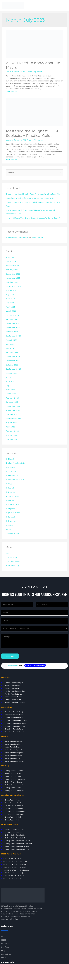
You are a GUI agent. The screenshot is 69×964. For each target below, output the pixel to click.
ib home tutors (12, 471)
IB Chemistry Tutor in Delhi (13, 686)
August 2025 (11, 280)
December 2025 (12, 265)
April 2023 (10, 371)
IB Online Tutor (12, 478)
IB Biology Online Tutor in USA (14, 803)
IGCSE (8, 501)
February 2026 (12, 257)
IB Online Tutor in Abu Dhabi (13, 771)
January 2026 (11, 261)
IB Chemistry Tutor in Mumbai (14, 695)
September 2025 (12, 276)
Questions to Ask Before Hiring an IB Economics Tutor (28, 196)
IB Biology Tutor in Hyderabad (14, 748)
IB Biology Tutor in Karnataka (13, 759)
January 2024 (11, 337)
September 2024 (12, 322)
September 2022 (12, 398)
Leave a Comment (13, 71)
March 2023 (10, 375)
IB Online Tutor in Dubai (12, 785)
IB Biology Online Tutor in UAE (14, 806)
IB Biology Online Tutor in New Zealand (17, 812)
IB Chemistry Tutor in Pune (13, 697)
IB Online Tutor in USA (11, 768)
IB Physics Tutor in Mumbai (13, 665)
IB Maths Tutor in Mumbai (12, 724)
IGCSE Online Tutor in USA (13, 827)
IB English (10, 459)
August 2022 (11, 402)
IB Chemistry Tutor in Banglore (14, 692)
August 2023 (11, 356)
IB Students (11, 494)
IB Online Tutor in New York (13, 777)
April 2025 (10, 295)
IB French (10, 463)
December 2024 (12, 310)
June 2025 (10, 288)
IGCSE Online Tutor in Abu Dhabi (14, 830)
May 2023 (10, 368)
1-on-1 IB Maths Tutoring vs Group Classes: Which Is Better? (30, 211)
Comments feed (12, 532)
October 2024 (11, 318)
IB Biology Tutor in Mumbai (13, 753)
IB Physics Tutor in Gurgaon (13, 651)
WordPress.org (11, 536)
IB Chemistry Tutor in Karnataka (15, 700)
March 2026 (10, 253)
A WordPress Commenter (16, 230)
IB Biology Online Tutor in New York (16, 817)
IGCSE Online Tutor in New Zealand (16, 838)
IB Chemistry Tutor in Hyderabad (14, 689)
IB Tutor (9, 498)
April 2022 (10, 406)
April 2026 (10, 250)
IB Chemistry (11, 444)
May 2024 (10, 333)
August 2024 (11, 326)
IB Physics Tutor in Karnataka (14, 671)
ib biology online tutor (15, 440)
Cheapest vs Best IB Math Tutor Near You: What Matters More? (31, 192)
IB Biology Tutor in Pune (12, 756)
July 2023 (10, 360)
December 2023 (12, 341)
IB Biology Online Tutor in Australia (16, 815)
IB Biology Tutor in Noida (12, 742)
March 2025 (10, 299)
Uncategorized (11, 505)
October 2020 (11, 417)
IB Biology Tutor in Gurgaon (13, 739)
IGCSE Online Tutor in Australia (14, 833)
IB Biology (10, 436)
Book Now (10, 625)
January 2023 (11, 383)
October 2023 (11, 349)
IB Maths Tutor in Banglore (13, 721)
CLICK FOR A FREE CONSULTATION (35, 633)
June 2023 (10, 364)
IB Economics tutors (14, 456)
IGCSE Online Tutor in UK (12, 847)
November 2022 (12, 391)
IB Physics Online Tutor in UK (13, 798)
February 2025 (11, 303)
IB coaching (10, 448)
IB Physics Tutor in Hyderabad (14, 659)
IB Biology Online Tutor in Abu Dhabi (16, 809)
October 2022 (11, 394)
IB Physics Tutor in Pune (12, 668)
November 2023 (12, 345)
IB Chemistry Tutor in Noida (12, 683)
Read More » (11, 90)
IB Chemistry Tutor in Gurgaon (14, 680)
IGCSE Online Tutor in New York (14, 835)
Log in (8, 524)
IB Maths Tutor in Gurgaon (12, 710)
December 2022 (12, 387)
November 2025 (12, 269)
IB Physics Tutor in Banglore (13, 662)
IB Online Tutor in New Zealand (14, 780)
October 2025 (11, 272)
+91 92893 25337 (13, 633)
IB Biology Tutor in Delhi (12, 745)
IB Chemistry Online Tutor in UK (15, 800)
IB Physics (27, 139)
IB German (10, 467)
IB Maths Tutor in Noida (11, 712)
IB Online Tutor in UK (11, 788)
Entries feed (11, 528)
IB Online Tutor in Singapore (13, 783)
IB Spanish (10, 490)
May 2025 (10, 291)
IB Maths (26, 71)
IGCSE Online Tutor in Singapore (15, 841)
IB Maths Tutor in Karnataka (13, 730)
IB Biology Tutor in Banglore (13, 750)
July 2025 (10, 284)
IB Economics (11, 452)
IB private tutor (12, 486)
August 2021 (11, 413)
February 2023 (11, 379)
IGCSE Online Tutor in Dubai (13, 844)
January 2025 (11, 307)
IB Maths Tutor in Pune (11, 727)
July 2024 (10, 329)
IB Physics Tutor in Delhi (12, 657)
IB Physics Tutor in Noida (12, 654)
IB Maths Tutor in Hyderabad (13, 718)
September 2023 (12, 352)
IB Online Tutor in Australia (13, 774)
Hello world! (35, 230)
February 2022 (11, 410)
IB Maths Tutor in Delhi (11, 715)
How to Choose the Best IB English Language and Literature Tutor (33, 200)
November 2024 (12, 314)
